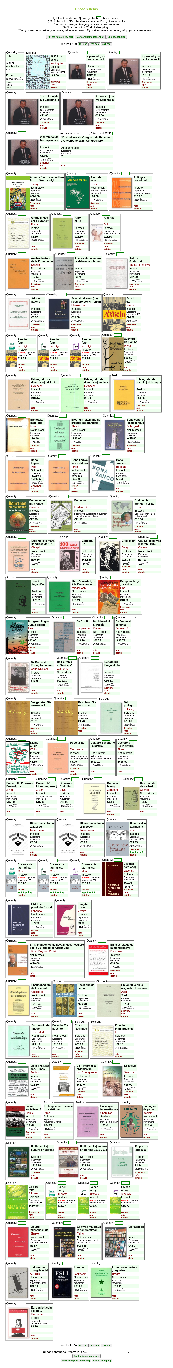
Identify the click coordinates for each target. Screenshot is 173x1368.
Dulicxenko (117, 951)
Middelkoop (79, 588)
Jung (125, 547)
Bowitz (116, 1274)
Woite (33, 749)
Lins (82, 305)
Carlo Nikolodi (39, 669)
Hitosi (33, 951)
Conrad (144, 789)
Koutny (34, 184)
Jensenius (35, 507)
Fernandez (37, 1314)
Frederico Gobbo (84, 507)
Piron (34, 466)
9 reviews (125, 607)
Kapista (147, 1113)
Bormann (121, 466)
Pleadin (75, 426)
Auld (124, 991)
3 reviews (55, 82)
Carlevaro (144, 547)
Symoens (37, 386)
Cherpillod (37, 547)
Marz (33, 426)
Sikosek (33, 1193)
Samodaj (129, 1072)
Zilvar (121, 749)
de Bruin (35, 1274)
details (54, 87)
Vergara (42, 951)
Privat (127, 345)
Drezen (35, 264)
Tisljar (80, 1233)
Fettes (34, 224)
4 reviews (134, 284)
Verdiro (82, 911)
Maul (132, 830)
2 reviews (92, 82)
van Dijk (131, 305)
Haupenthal (83, 628)
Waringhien (57, 63)
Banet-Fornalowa (139, 264)
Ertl (117, 1032)
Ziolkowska (76, 749)
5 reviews (95, 203)
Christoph (54, 951)
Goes (93, 184)
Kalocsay (129, 709)
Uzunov (139, 507)
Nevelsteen (37, 830)
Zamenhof (99, 628)
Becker (34, 1072)
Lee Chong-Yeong (87, 1072)
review (21, 364)
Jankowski (80, 1274)
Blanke (75, 305)
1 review (44, 122)
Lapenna (129, 870)
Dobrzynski (133, 426)
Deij (106, 224)
